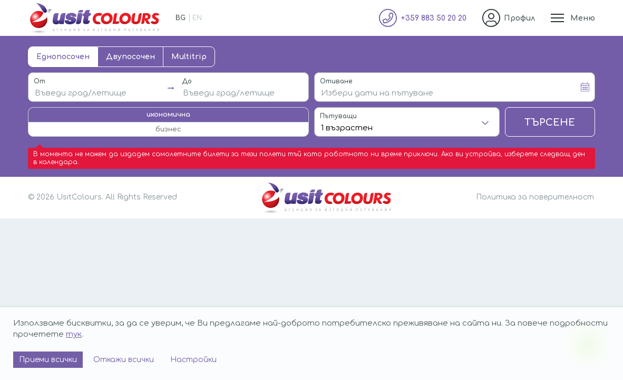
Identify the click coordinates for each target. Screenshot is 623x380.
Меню (582, 18)
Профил (519, 18)
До (187, 81)
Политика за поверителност (535, 197)
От (39, 81)
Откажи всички (123, 360)
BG (181, 18)
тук (74, 334)
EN (197, 18)
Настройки (193, 360)
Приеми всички (48, 360)
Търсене (549, 122)
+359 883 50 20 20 (433, 18)
